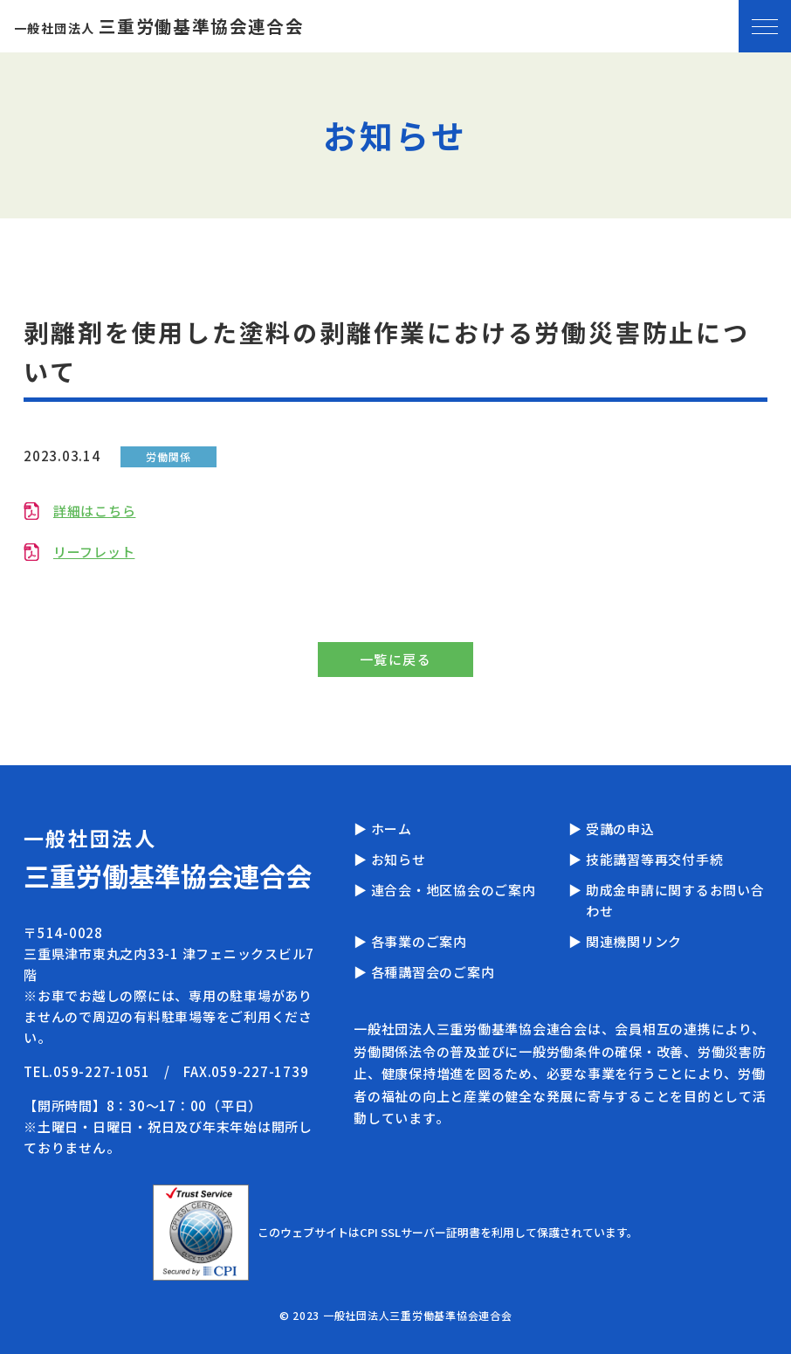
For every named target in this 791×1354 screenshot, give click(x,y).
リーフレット (94, 551)
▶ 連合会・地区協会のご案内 (445, 890)
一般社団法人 (159, 28)
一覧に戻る (396, 659)
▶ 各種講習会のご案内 (424, 972)
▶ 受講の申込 (611, 828)
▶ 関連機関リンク (625, 941)
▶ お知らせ (390, 859)
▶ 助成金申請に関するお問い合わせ (666, 900)
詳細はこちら (94, 510)
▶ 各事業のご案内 (410, 941)
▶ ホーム (383, 828)
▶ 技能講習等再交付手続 (645, 859)
